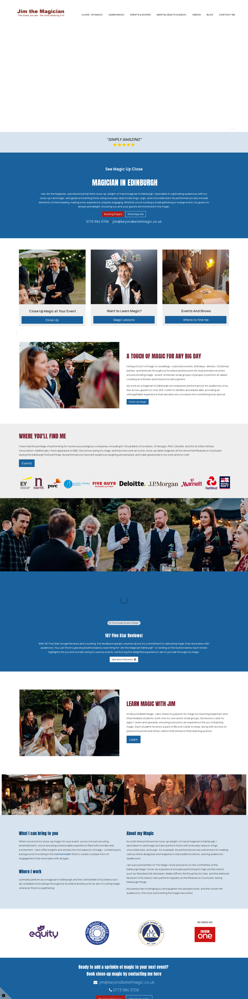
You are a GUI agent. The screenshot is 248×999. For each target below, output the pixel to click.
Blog (210, 14)
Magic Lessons (124, 320)
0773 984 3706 (97, 221)
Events (27, 463)
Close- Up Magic (92, 14)
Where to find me (196, 320)
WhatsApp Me (135, 214)
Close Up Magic (138, 401)
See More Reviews (124, 620)
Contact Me (227, 14)
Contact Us (214, 978)
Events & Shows (140, 14)
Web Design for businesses (28, 993)
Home (229, 978)
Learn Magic (116, 14)
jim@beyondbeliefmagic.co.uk (137, 221)
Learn (133, 700)
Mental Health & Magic (171, 14)
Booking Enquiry (113, 214)
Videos (196, 14)
